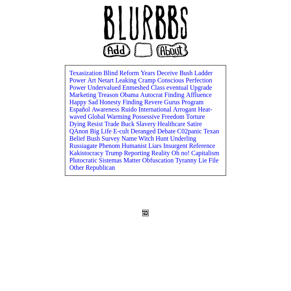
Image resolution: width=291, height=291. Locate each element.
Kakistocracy (87, 153)
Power (78, 80)
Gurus (172, 102)
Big (95, 131)
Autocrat (152, 94)
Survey (111, 138)
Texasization (86, 73)
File (213, 160)
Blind (112, 73)
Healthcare (172, 123)
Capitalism (205, 153)
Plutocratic (84, 160)
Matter (132, 160)
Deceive (168, 73)
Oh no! (181, 153)
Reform (130, 73)
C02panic (190, 131)
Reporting (137, 153)
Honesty (111, 102)
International (155, 109)
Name (129, 138)
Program (192, 102)
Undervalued (105, 87)
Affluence (199, 94)
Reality (161, 153)
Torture (195, 116)
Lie (203, 160)
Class (158, 87)
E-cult (122, 131)
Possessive (146, 116)
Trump (114, 153)
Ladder (203, 73)
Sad (94, 102)
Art (92, 80)
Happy (78, 102)
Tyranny (186, 160)
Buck (128, 123)
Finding (175, 94)
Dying (78, 123)
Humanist (135, 145)
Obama (130, 94)
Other (77, 167)
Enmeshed (137, 87)
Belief (78, 138)
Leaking (126, 80)
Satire (194, 123)
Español (80, 109)
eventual (178, 87)
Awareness (106, 109)
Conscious (171, 80)
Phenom (110, 145)
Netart (106, 80)
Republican (100, 167)
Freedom (174, 116)
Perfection (199, 80)
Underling (183, 138)
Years (149, 73)
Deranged (144, 131)
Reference (202, 145)
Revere (154, 102)
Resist (95, 123)
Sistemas (111, 160)
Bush (186, 73)
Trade (112, 123)
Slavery (147, 123)
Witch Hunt (154, 138)
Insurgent (176, 145)
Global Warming (110, 116)
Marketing (83, 94)
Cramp (148, 80)
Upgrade (201, 87)
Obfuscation (158, 160)
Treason (109, 94)
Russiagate (84, 145)
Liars (155, 145)
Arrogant (185, 109)
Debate (167, 131)
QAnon (79, 131)
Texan (211, 131)
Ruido (129, 109)
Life (107, 131)
